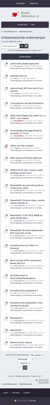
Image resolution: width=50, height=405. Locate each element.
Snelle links (22, 25)
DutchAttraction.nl (10, 384)
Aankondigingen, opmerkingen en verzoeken (26, 68)
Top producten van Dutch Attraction (27, 103)
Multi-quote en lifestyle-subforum (26, 158)
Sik (15, 293)
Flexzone (32, 400)
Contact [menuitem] (27, 393)
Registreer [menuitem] (34, 3)
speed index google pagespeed (24, 63)
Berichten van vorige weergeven (25, 355)
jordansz (17, 93)
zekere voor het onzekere (22, 145)
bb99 (16, 78)
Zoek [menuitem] (48, 31)
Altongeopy (18, 66)
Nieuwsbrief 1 (16, 330)
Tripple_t (17, 148)
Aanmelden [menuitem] (20, 3)
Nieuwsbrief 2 (16, 318)
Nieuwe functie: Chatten (21, 342)
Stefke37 (17, 106)
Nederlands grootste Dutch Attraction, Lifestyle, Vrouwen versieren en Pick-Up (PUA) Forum (26, 384)
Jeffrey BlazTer (19, 175)
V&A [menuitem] (33, 25)
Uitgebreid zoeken (26, 46)
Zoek (22, 46)
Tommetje (17, 160)
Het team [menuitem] (15, 393)
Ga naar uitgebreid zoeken (12, 41)
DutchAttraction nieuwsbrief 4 (24, 290)
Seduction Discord (18, 76)
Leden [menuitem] (5, 393)
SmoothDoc (19, 121)
